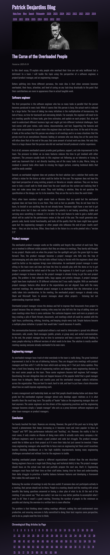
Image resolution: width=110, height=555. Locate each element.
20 (92, 529)
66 (57, 546)
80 (37, 552)
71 (80, 546)
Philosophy (40, 13)
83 (51, 552)
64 (47, 546)
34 (75, 535)
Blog (25, 13)
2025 (55, 13)
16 (74, 529)
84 (56, 552)
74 (93, 546)
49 (61, 541)
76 (19, 552)
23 (24, 535)
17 (78, 529)
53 (80, 541)
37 (89, 535)
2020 (87, 13)
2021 (81, 13)
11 (51, 529)
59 (24, 546)
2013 (46, 19)
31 (61, 535)
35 (80, 535)
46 (47, 541)
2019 (94, 13)
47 (52, 541)
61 (33, 546)
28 (47, 535)
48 (57, 541)
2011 (58, 19)
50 (66, 541)
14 (65, 529)
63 (42, 546)
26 (38, 535)
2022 (75, 13)
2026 (49, 13)
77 (23, 552)
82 (46, 552)
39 (15, 541)
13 (60, 529)
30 (57, 535)
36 (85, 535)
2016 (27, 19)
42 (29, 541)
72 (84, 546)
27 (43, 535)
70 (75, 546)
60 (29, 546)
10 (47, 529)
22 (19, 535)
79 (32, 552)
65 (52, 546)
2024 (62, 13)
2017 (21, 19)
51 (71, 541)
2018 (15, 19)
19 (87, 529)
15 (69, 529)
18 (83, 529)
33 (71, 535)
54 (85, 541)
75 (14, 552)
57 (14, 546)
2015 (33, 19)
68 (66, 546)
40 (19, 541)
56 (94, 541)
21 (14, 535)
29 (52, 535)
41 (24, 541)
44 (38, 541)
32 (66, 535)
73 (89, 546)
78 (28, 552)
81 (42, 552)
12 (56, 529)
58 (19, 546)
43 (33, 541)
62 (38, 546)
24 (29, 535)
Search (31, 13)
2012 (52, 19)
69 (71, 546)
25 (33, 535)
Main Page (17, 13)
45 (43, 541)
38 (94, 535)
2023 (68, 13)
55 (90, 541)
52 (75, 541)
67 (61, 546)
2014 (40, 19)
